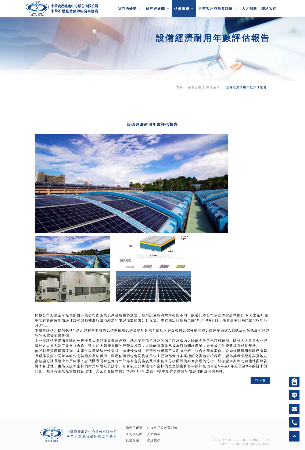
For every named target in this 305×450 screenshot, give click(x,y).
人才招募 (249, 8)
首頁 (179, 87)
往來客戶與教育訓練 (215, 8)
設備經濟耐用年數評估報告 (246, 87)
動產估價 (213, 87)
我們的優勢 (127, 8)
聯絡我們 (268, 8)
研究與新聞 (155, 8)
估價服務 (181, 8)
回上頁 (260, 387)
